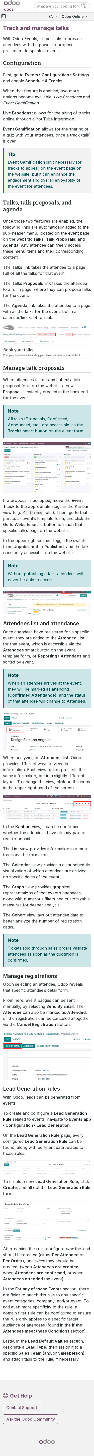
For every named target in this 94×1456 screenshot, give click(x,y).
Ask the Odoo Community (30, 1419)
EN (51, 16)
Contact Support (21, 1407)
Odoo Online (73, 16)
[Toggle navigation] (3, 16)
